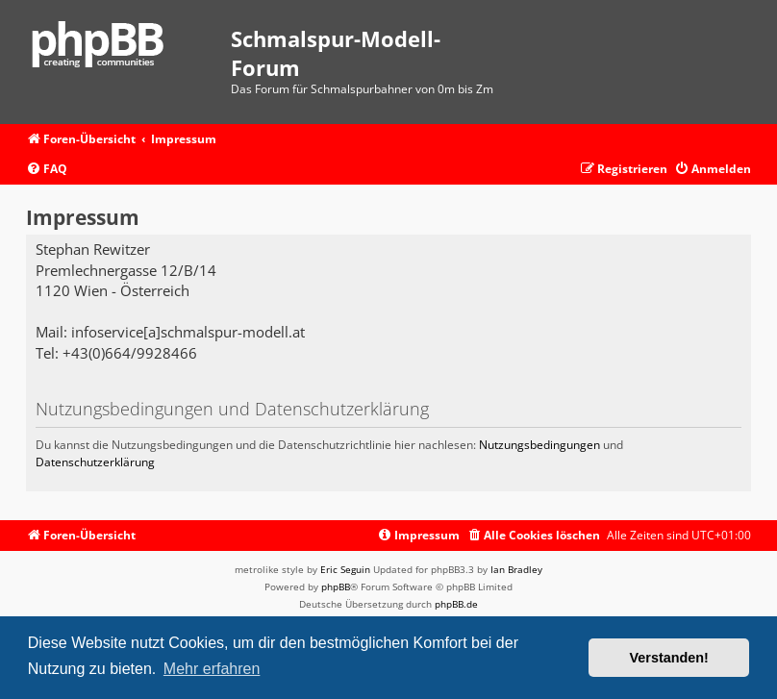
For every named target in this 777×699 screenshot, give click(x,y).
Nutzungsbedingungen (539, 445)
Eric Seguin (345, 569)
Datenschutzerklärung (95, 462)
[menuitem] (46, 170)
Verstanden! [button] (669, 657)
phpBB (335, 586)
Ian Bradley (516, 569)
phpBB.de (456, 604)
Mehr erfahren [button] (212, 669)
